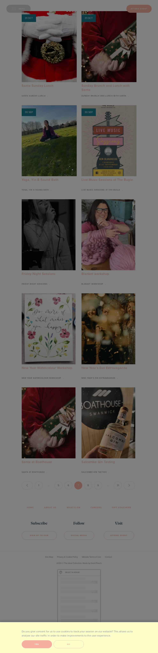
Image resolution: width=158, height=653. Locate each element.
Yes (37, 644)
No (68, 644)
